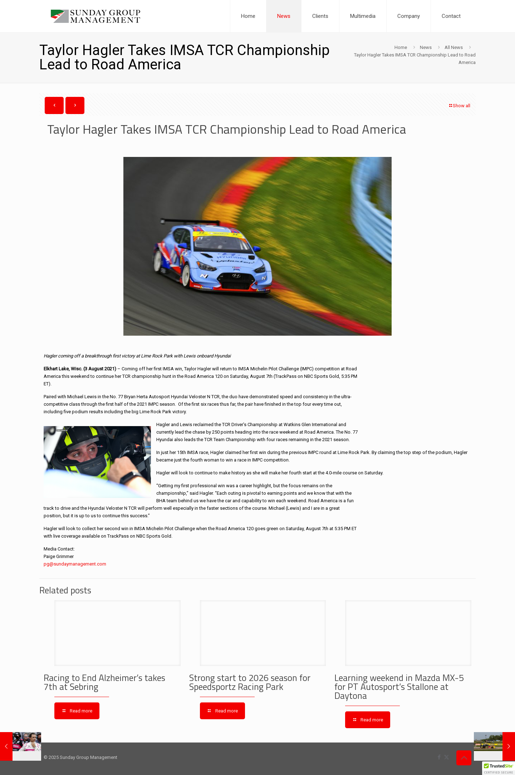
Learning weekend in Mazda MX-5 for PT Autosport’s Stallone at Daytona (399, 686)
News (426, 47)
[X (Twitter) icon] (446, 757)
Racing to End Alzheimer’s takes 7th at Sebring (104, 682)
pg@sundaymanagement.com (75, 564)
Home (400, 47)
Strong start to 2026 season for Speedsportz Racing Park (249, 682)
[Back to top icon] (463, 757)
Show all (459, 105)
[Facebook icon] (439, 757)
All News (454, 47)
